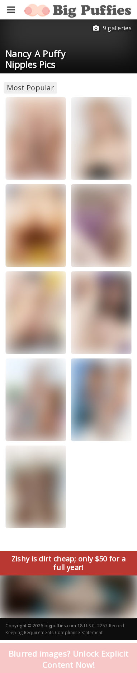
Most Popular (30, 87)
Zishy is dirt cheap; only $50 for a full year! (68, 563)
